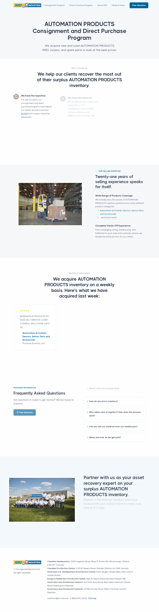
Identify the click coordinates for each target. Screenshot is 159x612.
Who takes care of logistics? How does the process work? (115, 411)
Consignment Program (54, 5)
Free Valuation (139, 5)
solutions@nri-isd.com (58, 598)
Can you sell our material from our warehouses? (113, 423)
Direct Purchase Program (81, 5)
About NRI (102, 5)
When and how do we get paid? (105, 434)
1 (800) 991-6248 (78, 598)
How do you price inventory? (103, 398)
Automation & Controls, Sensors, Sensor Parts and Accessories (36, 336)
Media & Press (118, 5)
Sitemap (92, 598)
